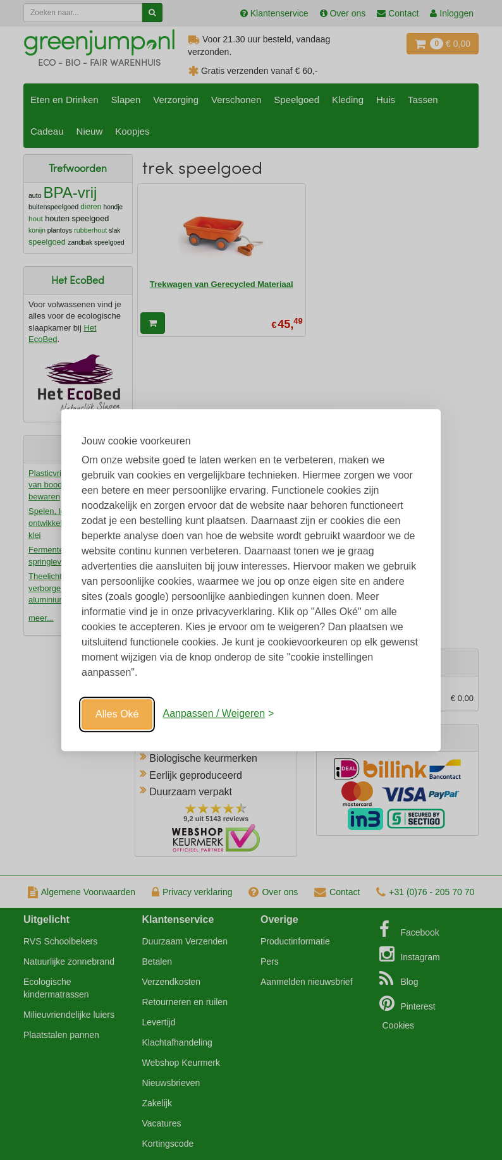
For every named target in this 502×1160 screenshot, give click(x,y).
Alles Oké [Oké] (116, 714)
